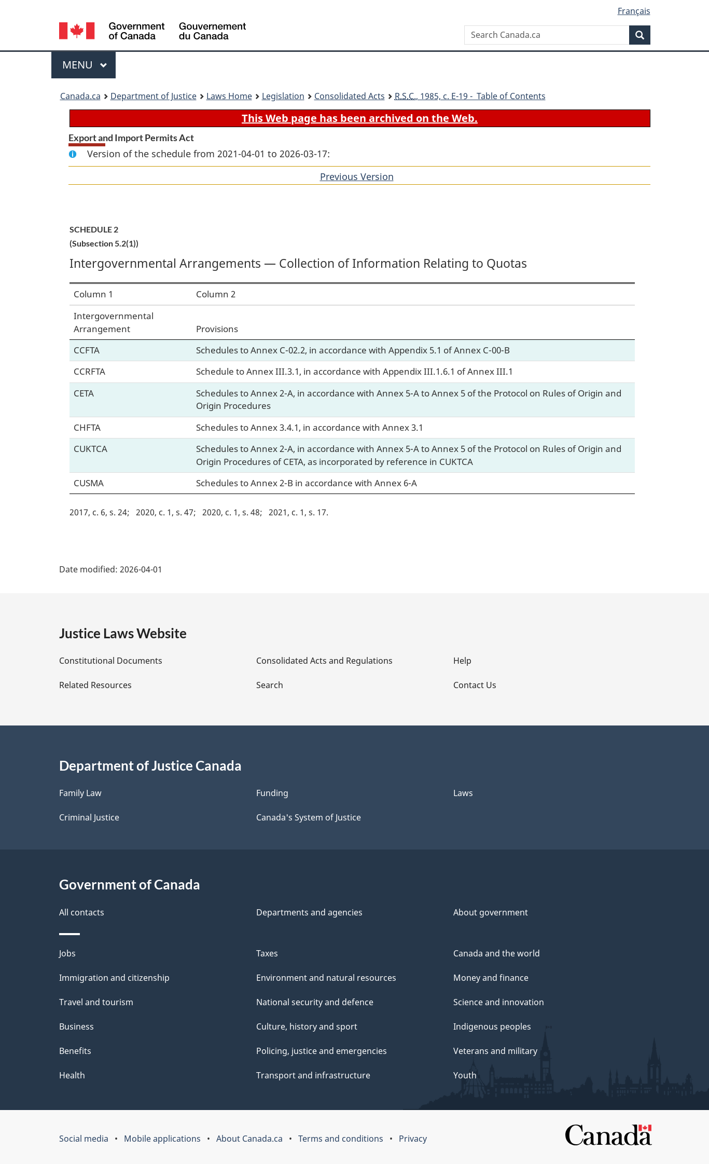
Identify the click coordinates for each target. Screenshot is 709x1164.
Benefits (75, 1051)
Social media (83, 1138)
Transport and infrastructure (313, 1075)
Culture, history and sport (306, 1026)
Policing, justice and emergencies (321, 1051)
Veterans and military (495, 1051)
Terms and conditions (340, 1138)
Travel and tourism (96, 1002)
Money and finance (491, 977)
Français (634, 11)
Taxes (267, 953)
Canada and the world (496, 953)
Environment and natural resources (326, 977)
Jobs (67, 953)
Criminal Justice (89, 817)
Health (72, 1075)
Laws (463, 793)
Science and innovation (498, 1002)
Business (76, 1026)
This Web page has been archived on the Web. (360, 118)
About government (490, 912)
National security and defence (314, 1002)
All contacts (81, 912)
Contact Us (474, 685)
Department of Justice (153, 96)
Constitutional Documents (110, 660)
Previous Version (357, 176)
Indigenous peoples (492, 1026)
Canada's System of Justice (308, 817)
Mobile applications (162, 1138)
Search (269, 685)
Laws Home (229, 96)
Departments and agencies (309, 912)
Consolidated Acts (349, 96)
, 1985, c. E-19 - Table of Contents (470, 96)
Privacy (413, 1138)
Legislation (283, 96)
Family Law (80, 793)
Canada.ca (80, 96)
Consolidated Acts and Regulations (324, 660)
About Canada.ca (249, 1138)
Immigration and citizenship (114, 977)
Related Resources (95, 685)
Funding (272, 793)
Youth (465, 1075)
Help (462, 660)
